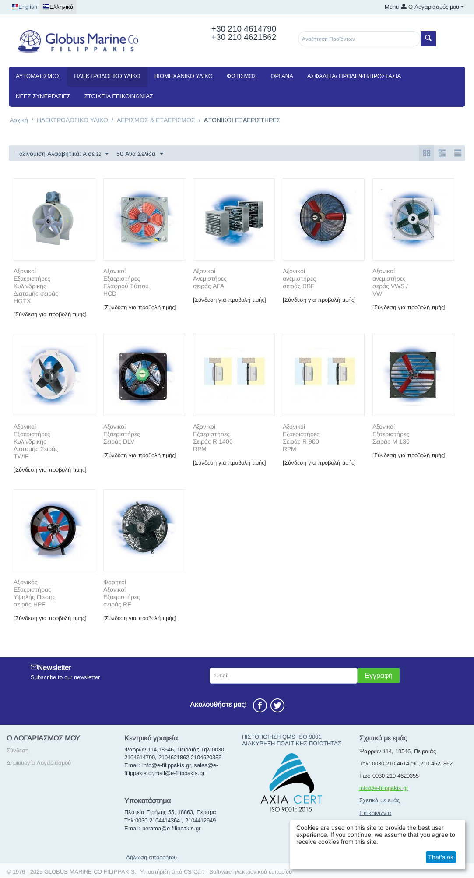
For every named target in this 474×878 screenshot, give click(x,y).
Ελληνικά (58, 7)
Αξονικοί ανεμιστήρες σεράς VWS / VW (390, 282)
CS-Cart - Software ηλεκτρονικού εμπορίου (238, 872)
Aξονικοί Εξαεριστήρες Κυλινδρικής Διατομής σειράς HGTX (36, 286)
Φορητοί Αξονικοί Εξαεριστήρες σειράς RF (121, 593)
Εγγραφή (379, 676)
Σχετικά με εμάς (379, 800)
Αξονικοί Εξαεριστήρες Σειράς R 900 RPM (301, 437)
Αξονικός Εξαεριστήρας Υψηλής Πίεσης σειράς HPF (35, 593)
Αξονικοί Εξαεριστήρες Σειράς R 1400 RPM (213, 437)
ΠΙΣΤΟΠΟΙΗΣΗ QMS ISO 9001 (281, 737)
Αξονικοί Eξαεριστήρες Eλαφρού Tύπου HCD (126, 282)
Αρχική (19, 119)
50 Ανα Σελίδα (139, 154)
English (24, 7)
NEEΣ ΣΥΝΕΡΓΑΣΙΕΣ (43, 96)
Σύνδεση (17, 751)
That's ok (440, 856)
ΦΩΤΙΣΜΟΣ (242, 76)
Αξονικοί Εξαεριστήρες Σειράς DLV (121, 434)
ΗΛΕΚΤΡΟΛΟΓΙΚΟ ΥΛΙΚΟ (107, 76)
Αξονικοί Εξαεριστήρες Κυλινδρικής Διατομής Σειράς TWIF (36, 441)
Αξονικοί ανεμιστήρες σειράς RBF (299, 279)
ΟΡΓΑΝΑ (281, 76)
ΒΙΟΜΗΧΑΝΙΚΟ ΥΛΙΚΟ (183, 76)
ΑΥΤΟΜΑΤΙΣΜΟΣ (38, 76)
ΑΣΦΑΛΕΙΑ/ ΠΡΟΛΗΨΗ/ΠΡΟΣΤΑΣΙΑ (354, 76)
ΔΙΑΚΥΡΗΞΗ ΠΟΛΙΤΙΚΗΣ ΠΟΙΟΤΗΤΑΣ (291, 743)
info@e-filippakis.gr (383, 788)
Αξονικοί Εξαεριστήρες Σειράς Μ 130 (391, 434)
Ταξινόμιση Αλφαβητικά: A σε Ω (62, 154)
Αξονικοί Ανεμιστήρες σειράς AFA (210, 279)
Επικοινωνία (375, 813)
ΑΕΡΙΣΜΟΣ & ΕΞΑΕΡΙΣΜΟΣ (156, 119)
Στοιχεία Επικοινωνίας (118, 96)
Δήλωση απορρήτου (151, 857)
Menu (392, 7)
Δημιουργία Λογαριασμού (39, 763)
